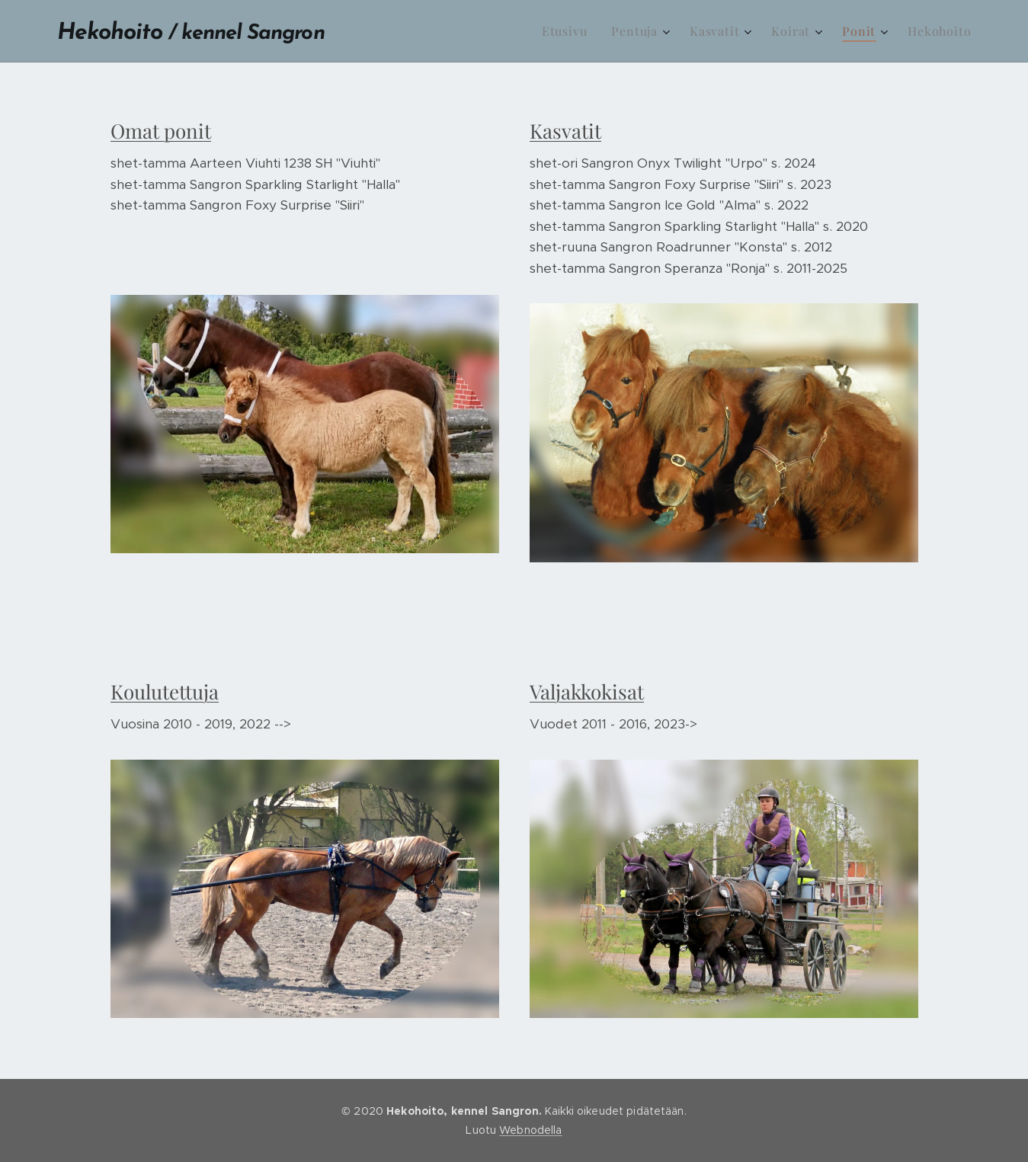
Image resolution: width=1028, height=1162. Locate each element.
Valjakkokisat (587, 691)
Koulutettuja (164, 691)
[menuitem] (569, 31)
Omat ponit (160, 130)
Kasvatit (565, 130)
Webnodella (530, 1130)
